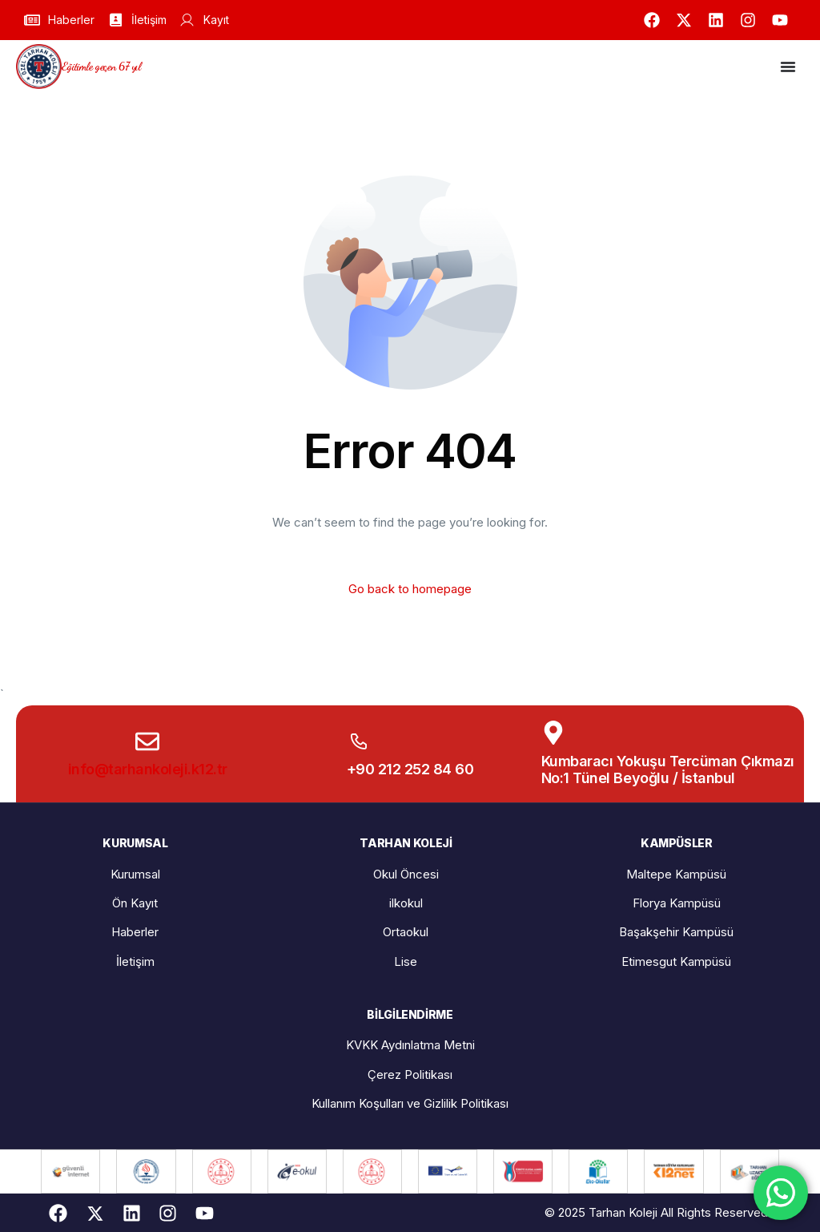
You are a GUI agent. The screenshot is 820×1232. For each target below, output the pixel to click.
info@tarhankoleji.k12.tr (147, 769)
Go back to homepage (410, 588)
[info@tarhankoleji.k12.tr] (147, 741)
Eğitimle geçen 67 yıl (101, 66)
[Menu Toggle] (788, 67)
